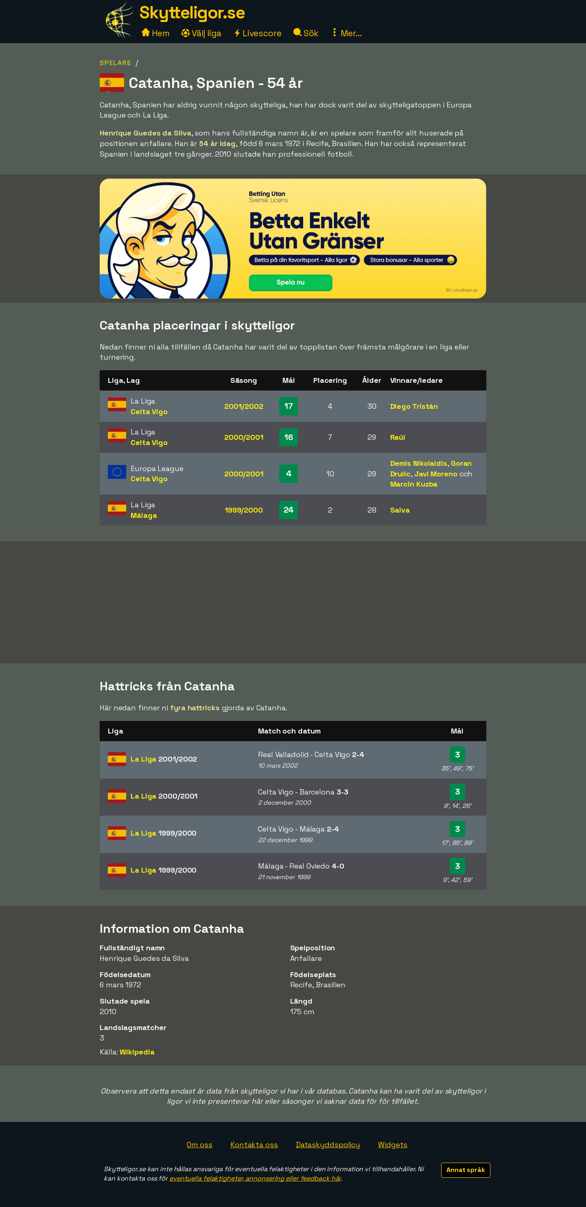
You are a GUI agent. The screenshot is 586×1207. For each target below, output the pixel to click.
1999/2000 (244, 510)
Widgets (392, 1144)
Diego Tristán (414, 406)
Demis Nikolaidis (418, 463)
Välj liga (201, 33)
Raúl (398, 437)
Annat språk (465, 1170)
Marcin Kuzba (414, 484)
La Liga (164, 759)
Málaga (144, 515)
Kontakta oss (254, 1144)
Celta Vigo (149, 411)
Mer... (345, 33)
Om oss (199, 1144)
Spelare (115, 63)
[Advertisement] (293, 602)
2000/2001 (243, 437)
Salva (400, 510)
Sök (306, 33)
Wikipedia (137, 1051)
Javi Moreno (435, 473)
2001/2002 (243, 406)
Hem (156, 33)
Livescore (257, 33)
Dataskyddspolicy (328, 1144)
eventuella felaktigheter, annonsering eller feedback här (255, 1178)
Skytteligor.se (192, 12)
